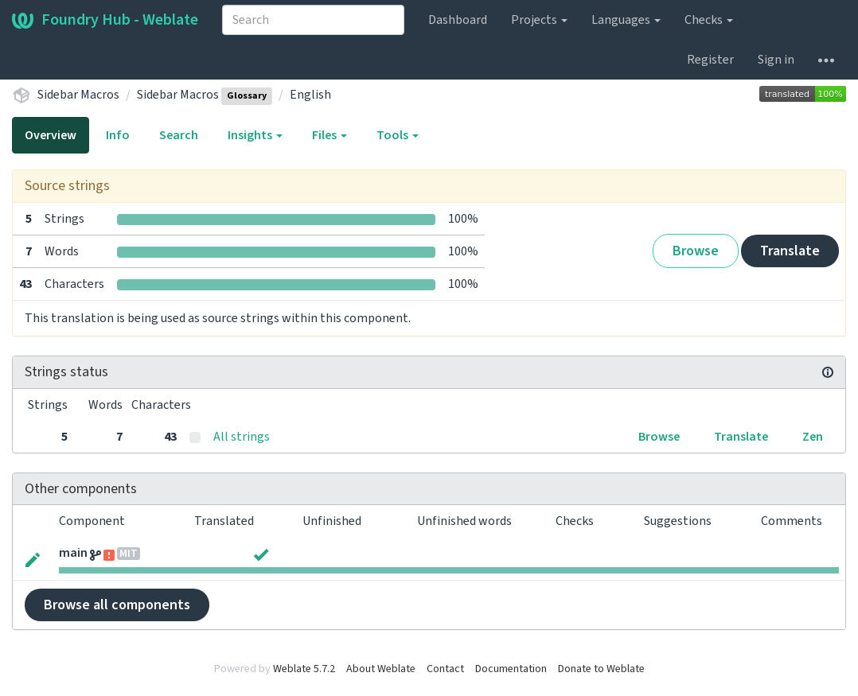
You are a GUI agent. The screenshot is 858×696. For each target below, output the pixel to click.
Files (329, 135)
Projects (539, 20)
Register (710, 59)
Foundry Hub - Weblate (105, 20)
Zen (812, 436)
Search (178, 135)
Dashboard (457, 20)
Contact (445, 669)
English (310, 94)
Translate (790, 251)
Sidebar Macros (78, 94)
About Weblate (380, 669)
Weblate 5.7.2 (304, 669)
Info (118, 135)
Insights (255, 135)
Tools (397, 135)
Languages (626, 20)
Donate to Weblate (601, 669)
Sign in (776, 59)
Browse (696, 251)
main (73, 553)
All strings (241, 436)
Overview (50, 135)
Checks (708, 20)
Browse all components (117, 605)
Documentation (511, 669)
